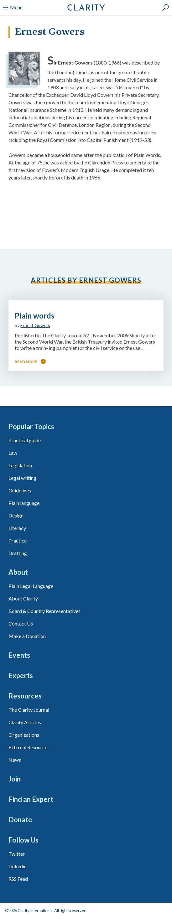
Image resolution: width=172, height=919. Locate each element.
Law (12, 453)
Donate (20, 819)
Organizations (23, 735)
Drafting (17, 553)
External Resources (29, 747)
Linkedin (17, 866)
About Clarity (23, 598)
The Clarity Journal (28, 710)
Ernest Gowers (35, 325)
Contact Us (20, 623)
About (18, 572)
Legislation (20, 465)
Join (14, 779)
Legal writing (22, 478)
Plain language (23, 503)
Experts (20, 675)
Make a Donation (27, 636)
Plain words (35, 315)
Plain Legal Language (30, 586)
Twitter (16, 854)
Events (19, 655)
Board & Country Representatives (44, 611)
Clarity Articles (24, 722)
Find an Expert (30, 799)
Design (15, 515)
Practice (17, 540)
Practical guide (24, 440)
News (14, 760)
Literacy (17, 528)
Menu (13, 7)
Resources (25, 696)
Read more (26, 361)
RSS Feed (18, 879)
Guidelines (19, 490)
